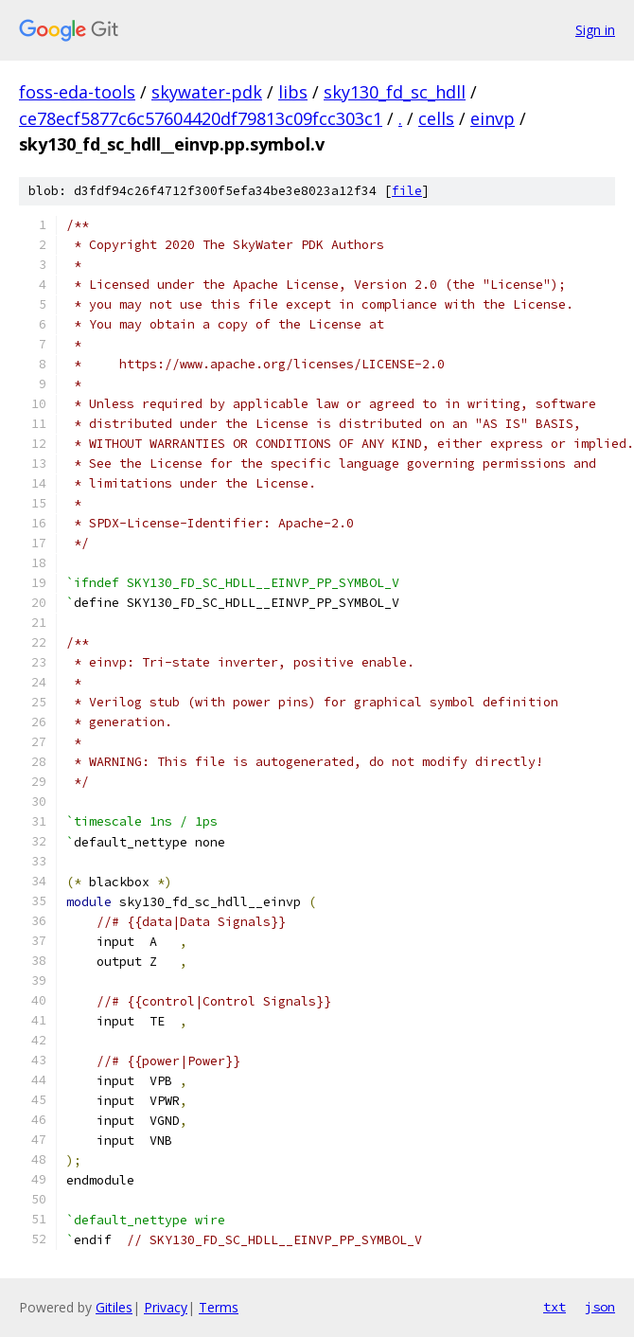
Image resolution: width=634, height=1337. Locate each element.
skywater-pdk (206, 91)
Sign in (595, 30)
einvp (492, 118)
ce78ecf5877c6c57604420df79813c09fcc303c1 (200, 118)
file (407, 191)
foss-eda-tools (77, 91)
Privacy (165, 1307)
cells (436, 118)
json (600, 1306)
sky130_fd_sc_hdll (395, 91)
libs (293, 91)
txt (554, 1306)
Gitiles (114, 1307)
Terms (218, 1307)
